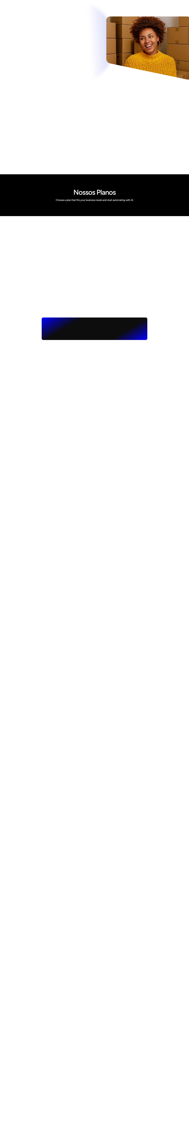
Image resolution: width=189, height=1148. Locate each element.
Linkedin (141, 1107)
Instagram (141, 1099)
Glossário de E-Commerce (107, 1124)
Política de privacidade (105, 1119)
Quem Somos (101, 1099)
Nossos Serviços (102, 1107)
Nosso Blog (99, 1115)
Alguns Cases (100, 1111)
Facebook (141, 1103)
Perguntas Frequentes (105, 1128)
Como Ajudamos (102, 1103)
